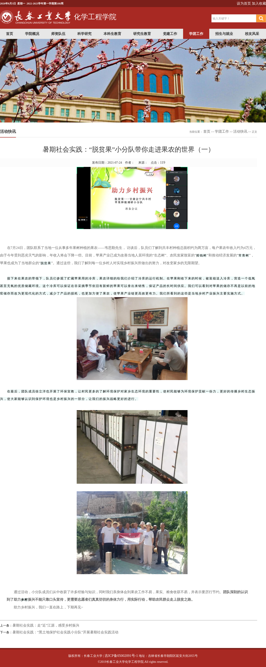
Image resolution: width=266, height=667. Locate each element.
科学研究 (84, 34)
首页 (9, 34)
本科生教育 (112, 34)
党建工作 (170, 34)
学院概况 (32, 34)
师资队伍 (58, 34)
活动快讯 (240, 131)
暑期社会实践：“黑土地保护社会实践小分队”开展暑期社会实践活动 (65, 632)
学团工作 (196, 34)
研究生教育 (142, 34)
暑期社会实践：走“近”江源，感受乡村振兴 (45, 625)
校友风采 (252, 34)
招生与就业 (224, 34)
